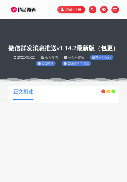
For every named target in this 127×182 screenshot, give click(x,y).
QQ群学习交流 (76, 63)
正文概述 (23, 91)
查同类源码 (101, 57)
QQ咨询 (46, 63)
